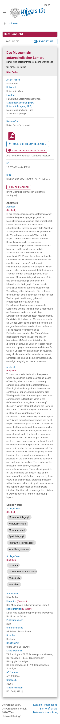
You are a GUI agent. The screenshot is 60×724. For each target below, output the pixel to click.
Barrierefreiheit (48, 708)
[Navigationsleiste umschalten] (5, 13)
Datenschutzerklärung (45, 712)
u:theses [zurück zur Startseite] (14, 23)
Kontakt (37, 704)
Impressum (50, 704)
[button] (47, 5)
